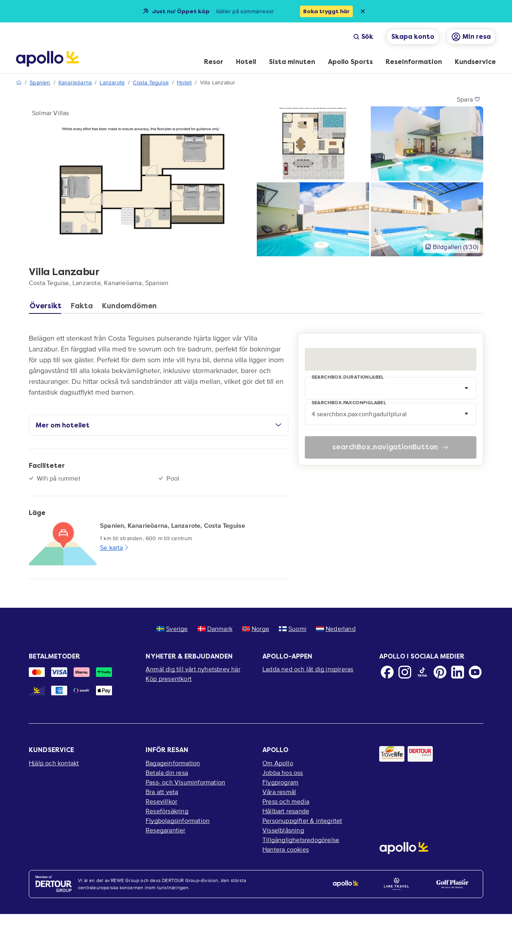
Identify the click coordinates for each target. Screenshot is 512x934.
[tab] (47, 308)
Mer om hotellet (159, 425)
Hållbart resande (285, 810)
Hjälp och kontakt (54, 762)
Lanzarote (112, 83)
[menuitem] (213, 62)
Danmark (215, 628)
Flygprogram (280, 782)
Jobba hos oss (282, 772)
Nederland (336, 628)
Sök (363, 36)
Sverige (172, 628)
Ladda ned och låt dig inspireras (307, 669)
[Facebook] (387, 672)
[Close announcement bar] (363, 11)
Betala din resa (167, 772)
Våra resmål (279, 791)
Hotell (184, 83)
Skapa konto (412, 36)
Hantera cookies (285, 849)
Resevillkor (161, 801)
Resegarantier (166, 830)
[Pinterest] (440, 672)
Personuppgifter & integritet (302, 820)
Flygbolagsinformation (178, 820)
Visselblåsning (283, 830)
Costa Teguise (151, 83)
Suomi (292, 628)
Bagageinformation (173, 762)
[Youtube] (475, 672)
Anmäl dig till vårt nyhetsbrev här (193, 669)
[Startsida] (47, 59)
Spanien (40, 83)
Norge (255, 628)
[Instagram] (405, 672)
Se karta (115, 547)
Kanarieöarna (75, 83)
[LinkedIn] (458, 672)
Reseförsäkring (167, 810)
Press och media (285, 801)
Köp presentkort (169, 678)
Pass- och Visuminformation (185, 782)
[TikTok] (422, 672)
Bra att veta (162, 791)
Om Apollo (277, 762)
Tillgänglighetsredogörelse (300, 839)
